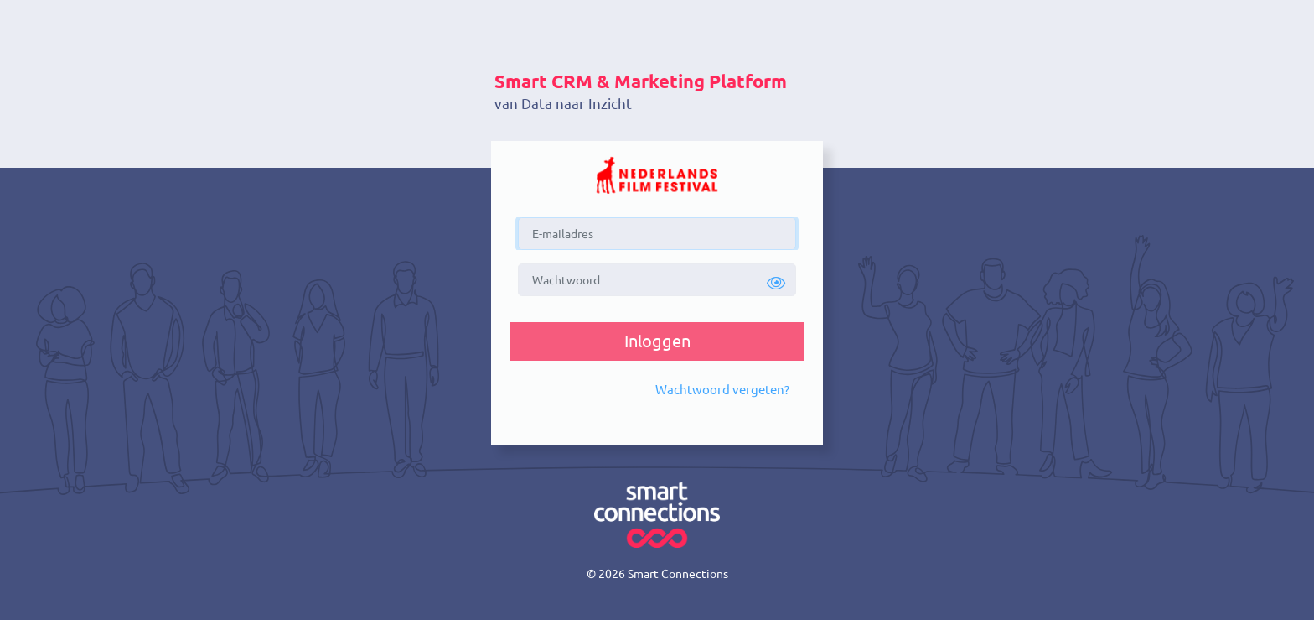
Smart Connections (678, 574)
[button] (776, 283)
